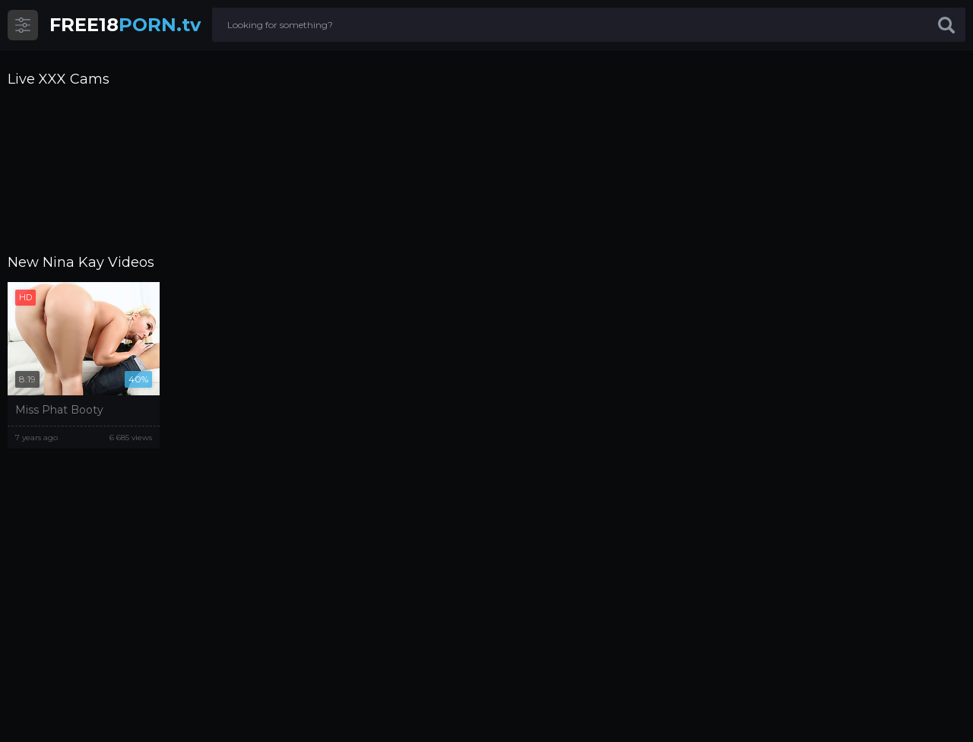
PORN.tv (125, 24)
